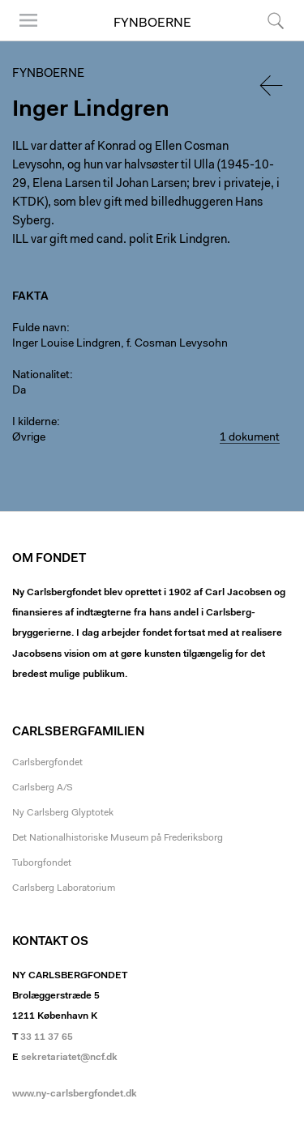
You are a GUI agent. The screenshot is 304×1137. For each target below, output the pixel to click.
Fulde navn (39, 328)
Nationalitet (41, 375)
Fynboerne (152, 23)
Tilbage (272, 85)
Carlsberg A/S (42, 788)
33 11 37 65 (46, 1037)
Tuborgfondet (41, 863)
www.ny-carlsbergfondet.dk (74, 1094)
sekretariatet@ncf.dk (69, 1057)
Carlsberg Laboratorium (63, 888)
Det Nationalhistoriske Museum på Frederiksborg (117, 838)
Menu (28, 20)
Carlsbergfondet (47, 763)
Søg (275, 20)
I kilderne (34, 422)
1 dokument (250, 438)
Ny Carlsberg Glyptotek (62, 813)
